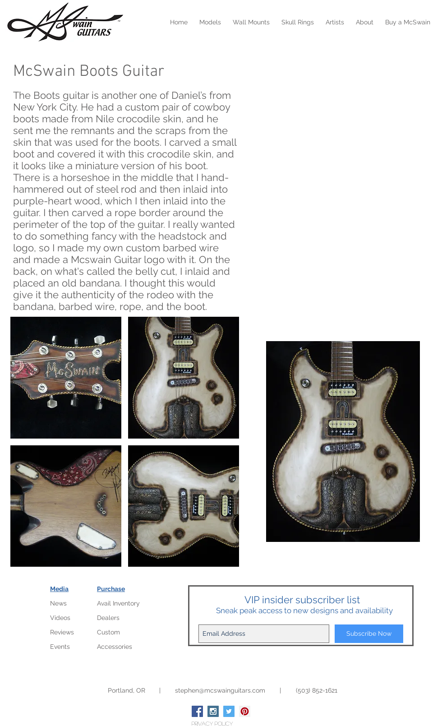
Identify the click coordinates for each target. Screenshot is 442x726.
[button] (65, 378)
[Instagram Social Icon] (213, 711)
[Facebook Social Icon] (197, 711)
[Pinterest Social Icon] (244, 711)
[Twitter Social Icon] (229, 711)
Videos (60, 617)
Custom (108, 632)
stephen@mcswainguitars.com (220, 690)
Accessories (114, 646)
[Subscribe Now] (369, 633)
